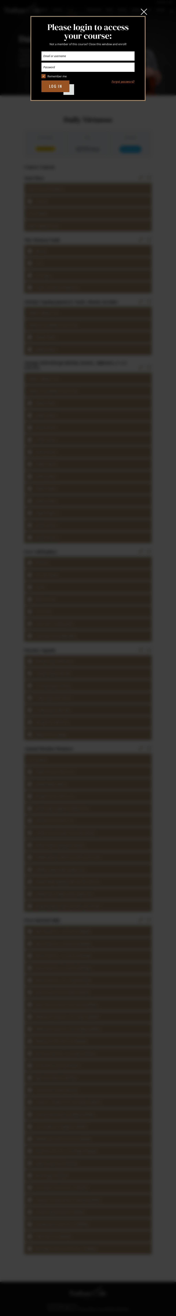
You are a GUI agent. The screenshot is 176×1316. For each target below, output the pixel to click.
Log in (55, 86)
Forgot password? (123, 82)
